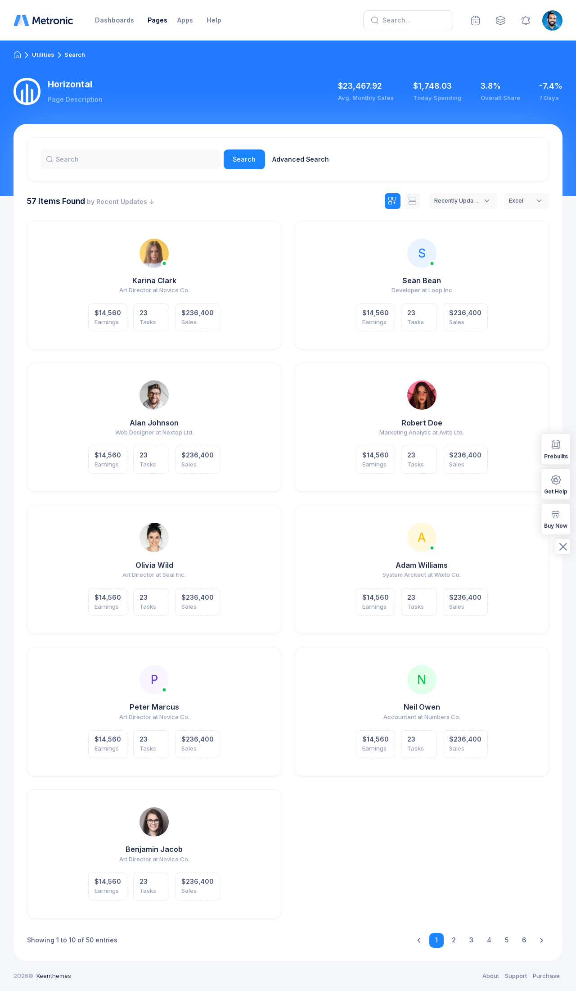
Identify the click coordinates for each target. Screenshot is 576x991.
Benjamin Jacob (154, 849)
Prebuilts (556, 449)
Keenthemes (53, 975)
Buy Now (555, 518)
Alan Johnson (154, 422)
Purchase (546, 975)
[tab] (392, 201)
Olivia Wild (154, 565)
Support (516, 975)
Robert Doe (421, 422)
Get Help (555, 484)
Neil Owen (422, 706)
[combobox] (463, 201)
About (490, 975)
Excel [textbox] (516, 200)
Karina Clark (154, 280)
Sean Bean (421, 280)
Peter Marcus (154, 706)
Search (244, 159)
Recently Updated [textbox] (456, 200)
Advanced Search (300, 159)
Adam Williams (422, 565)
